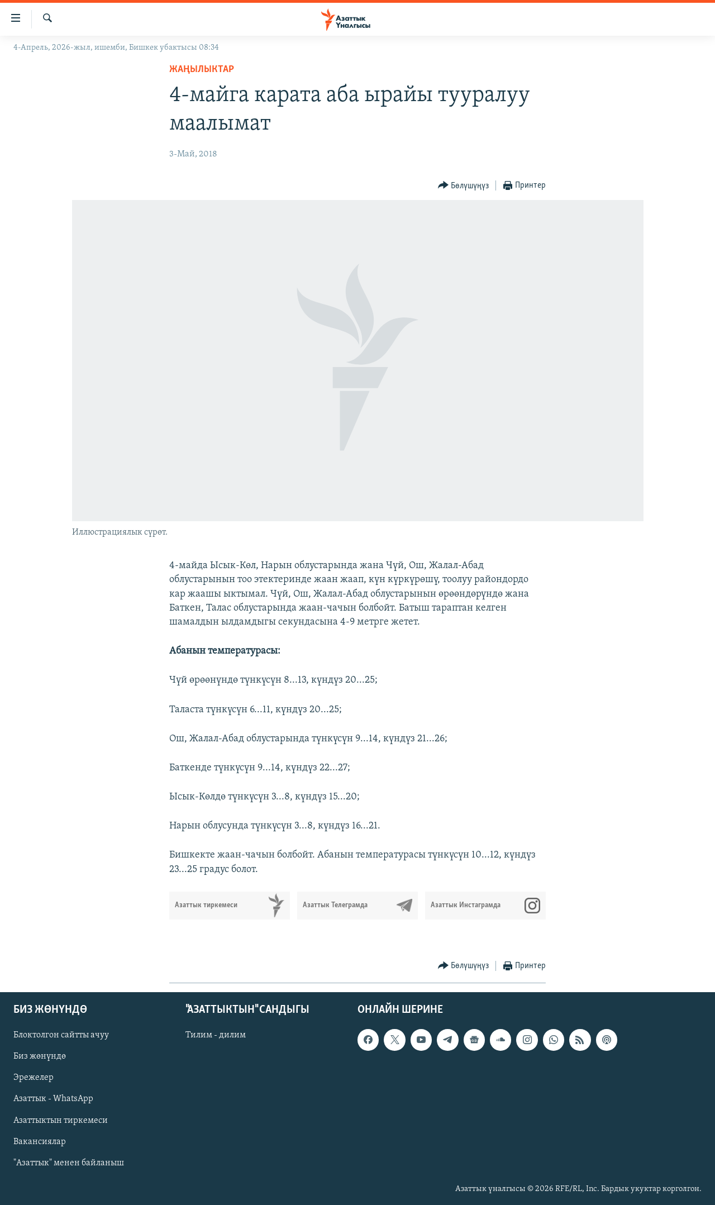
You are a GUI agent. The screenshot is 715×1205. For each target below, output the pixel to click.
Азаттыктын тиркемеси (60, 1120)
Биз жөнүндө (39, 1056)
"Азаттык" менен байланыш (68, 1163)
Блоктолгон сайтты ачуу (61, 1035)
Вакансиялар (39, 1141)
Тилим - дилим (215, 1035)
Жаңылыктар (201, 69)
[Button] (463, 185)
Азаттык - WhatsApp (53, 1098)
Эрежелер (33, 1077)
